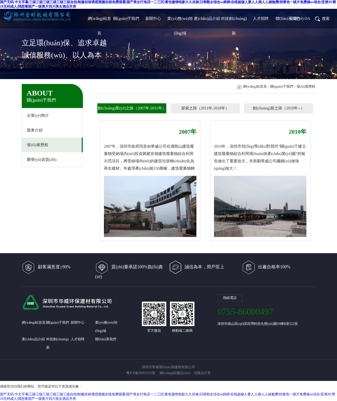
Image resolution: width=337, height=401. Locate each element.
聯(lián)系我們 (288, 18)
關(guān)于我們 (126, 18)
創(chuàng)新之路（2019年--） (278, 108)
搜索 (322, 18)
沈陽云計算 (202, 373)
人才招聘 (261, 18)
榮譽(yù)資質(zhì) (41, 159)
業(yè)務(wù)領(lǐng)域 (180, 21)
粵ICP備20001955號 (141, 373)
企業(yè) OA (300, 18)
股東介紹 (35, 130)
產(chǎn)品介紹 (207, 18)
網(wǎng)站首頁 (99, 21)
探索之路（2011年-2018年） (205, 108)
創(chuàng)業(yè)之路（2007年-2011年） (132, 108)
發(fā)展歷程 (37, 145)
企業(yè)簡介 (38, 115)
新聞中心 (153, 18)
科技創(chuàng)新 (234, 21)
